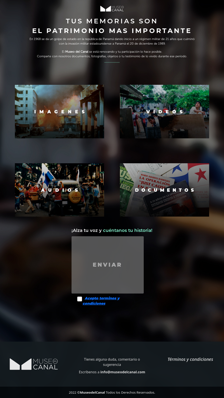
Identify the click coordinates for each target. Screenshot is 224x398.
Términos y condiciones (190, 359)
